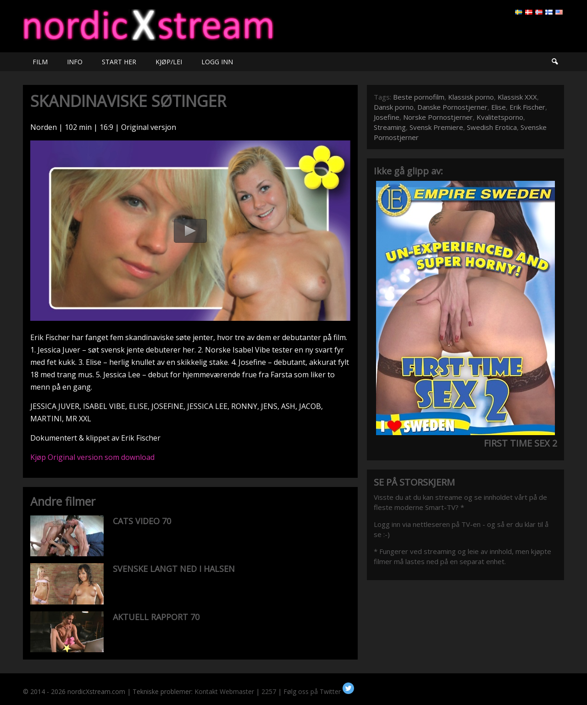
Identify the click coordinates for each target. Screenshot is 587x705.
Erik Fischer (527, 107)
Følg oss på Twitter (318, 691)
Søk (554, 61)
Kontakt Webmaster (224, 691)
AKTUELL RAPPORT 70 (156, 616)
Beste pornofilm (418, 96)
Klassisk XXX (517, 96)
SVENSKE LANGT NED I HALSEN (174, 568)
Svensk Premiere (436, 127)
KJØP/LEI (168, 61)
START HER (119, 61)
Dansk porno (394, 107)
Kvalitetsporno (499, 117)
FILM (40, 61)
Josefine (386, 117)
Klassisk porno (471, 96)
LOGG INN (217, 61)
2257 (268, 691)
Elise (498, 107)
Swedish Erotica (492, 127)
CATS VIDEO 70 (142, 520)
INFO (75, 61)
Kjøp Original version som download (92, 457)
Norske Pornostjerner (438, 117)
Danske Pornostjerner (452, 107)
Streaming (390, 127)
